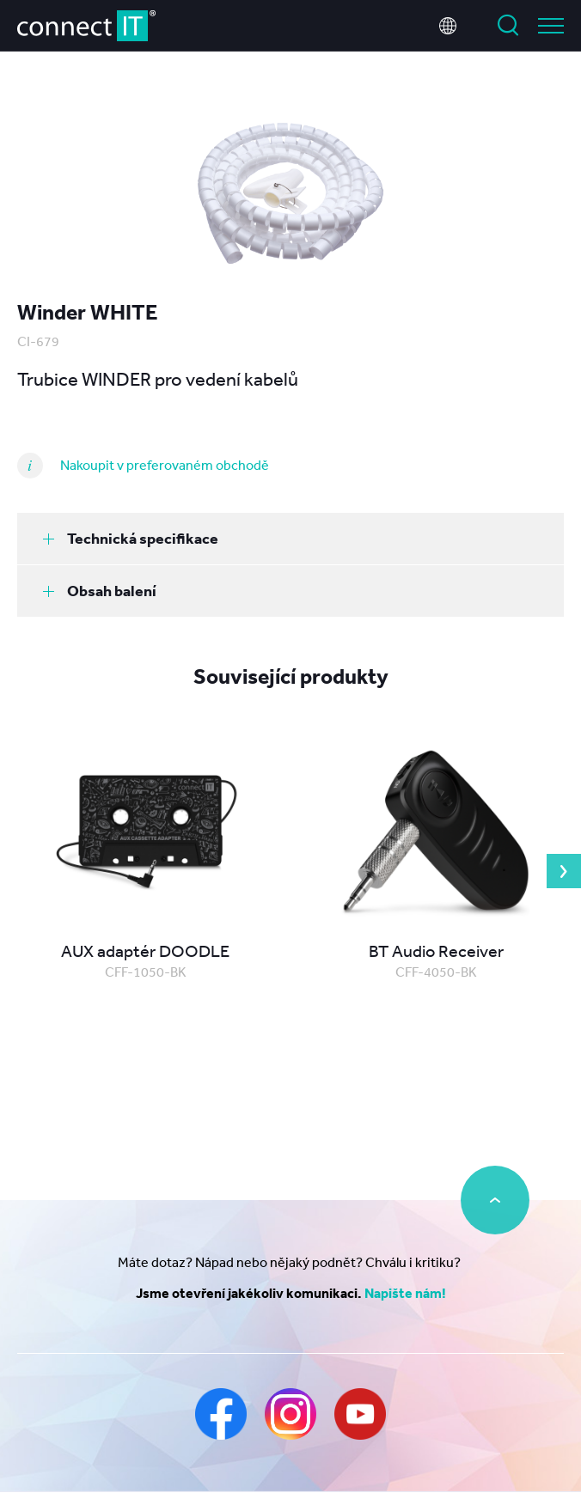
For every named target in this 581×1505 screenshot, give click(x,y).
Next (564, 871)
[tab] (290, 538)
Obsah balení (99, 590)
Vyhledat (508, 26)
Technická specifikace (130, 538)
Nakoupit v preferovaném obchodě (164, 464)
